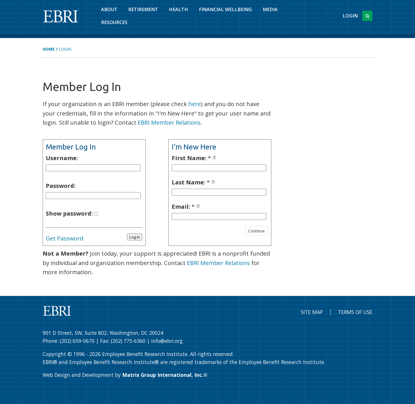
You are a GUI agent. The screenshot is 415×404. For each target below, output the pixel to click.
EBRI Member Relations (169, 122)
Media (270, 9)
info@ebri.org (167, 340)
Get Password (64, 238)
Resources (114, 22)
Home (49, 49)
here (194, 104)
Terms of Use (355, 312)
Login (350, 16)
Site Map (312, 312)
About (109, 9)
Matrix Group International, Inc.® (165, 374)
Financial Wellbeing (225, 9)
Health (178, 9)
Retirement (143, 9)
